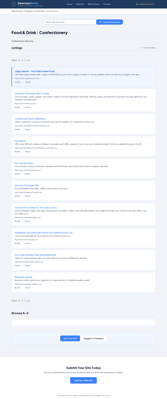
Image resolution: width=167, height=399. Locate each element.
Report (28, 82)
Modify (18, 82)
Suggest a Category (94, 338)
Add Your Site (70, 338)
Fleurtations (20, 141)
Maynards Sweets (23, 277)
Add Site (80, 4)
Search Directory (109, 22)
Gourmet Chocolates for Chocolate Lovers (35, 207)
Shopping (28, 11)
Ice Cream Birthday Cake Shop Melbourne (35, 255)
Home (69, 4)
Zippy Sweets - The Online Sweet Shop (35, 71)
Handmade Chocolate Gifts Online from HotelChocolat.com (44, 232)
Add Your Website (83, 380)
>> (28, 60)
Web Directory (17, 11)
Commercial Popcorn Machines (30, 118)
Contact (107, 4)
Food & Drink (39, 11)
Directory (28, 3)
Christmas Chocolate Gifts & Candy (32, 93)
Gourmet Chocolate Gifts (27, 185)
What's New (93, 4)
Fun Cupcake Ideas (24, 163)
